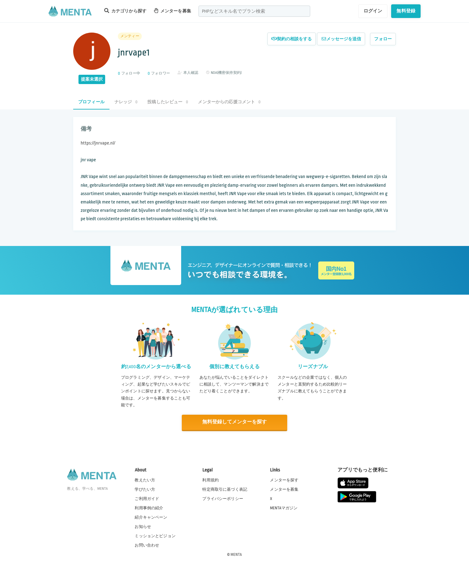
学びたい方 (145, 489)
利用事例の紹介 (149, 507)
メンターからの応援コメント (229, 102)
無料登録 (405, 10)
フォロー (383, 39)
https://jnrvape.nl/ (98, 143)
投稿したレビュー (167, 102)
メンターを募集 (172, 10)
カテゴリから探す (125, 10)
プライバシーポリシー (222, 498)
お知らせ (143, 526)
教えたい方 (145, 479)
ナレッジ (125, 102)
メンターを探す (284, 479)
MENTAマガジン (283, 507)
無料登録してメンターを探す (234, 422)
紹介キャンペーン (151, 517)
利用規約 (210, 479)
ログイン (373, 10)
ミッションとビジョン (155, 536)
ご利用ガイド (147, 498)
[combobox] (254, 11)
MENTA (236, 554)
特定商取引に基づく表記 (224, 489)
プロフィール (91, 102)
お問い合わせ (147, 545)
